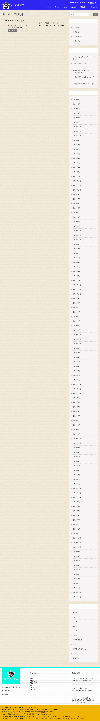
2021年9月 (76, 348)
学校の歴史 (76, 41)
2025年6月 (76, 154)
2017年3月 (76, 579)
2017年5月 (76, 570)
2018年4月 (76, 524)
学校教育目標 (77, 36)
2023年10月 (77, 240)
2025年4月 (76, 163)
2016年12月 (77, 592)
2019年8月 (76, 452)
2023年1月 (76, 280)
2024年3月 (76, 217)
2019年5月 (76, 466)
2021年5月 (76, 362)
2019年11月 (77, 438)
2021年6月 (76, 357)
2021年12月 (77, 334)
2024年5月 (76, 208)
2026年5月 (76, 104)
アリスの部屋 (77, 640)
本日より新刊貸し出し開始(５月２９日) (84, 78)
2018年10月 (77, 497)
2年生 (75, 617)
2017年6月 (76, 565)
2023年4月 (76, 267)
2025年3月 (76, 167)
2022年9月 (76, 298)
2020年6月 (76, 411)
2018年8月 (76, 506)
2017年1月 (76, 588)
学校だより (65, 7)
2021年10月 (77, 343)
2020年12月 (77, 384)
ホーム (49, 7)
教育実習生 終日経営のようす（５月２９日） (83, 71)
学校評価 (76, 27)
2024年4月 (76, 212)
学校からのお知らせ (57, 23)
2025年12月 (77, 127)
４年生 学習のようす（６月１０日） (84, 58)
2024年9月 (76, 194)
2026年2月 (76, 117)
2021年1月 (76, 380)
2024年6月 (76, 203)
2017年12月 (77, 538)
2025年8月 (76, 145)
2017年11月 (77, 542)
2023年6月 (76, 258)
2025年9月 (76, 140)
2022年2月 (76, 325)
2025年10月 (77, 136)
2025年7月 (76, 149)
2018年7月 (76, 511)
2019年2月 (76, 479)
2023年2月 (76, 276)
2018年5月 (76, 520)
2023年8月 (76, 249)
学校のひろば (34, 689)
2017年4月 (76, 574)
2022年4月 (76, 321)
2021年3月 (76, 371)
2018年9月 (76, 502)
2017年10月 (77, 547)
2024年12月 (77, 181)
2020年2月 (76, 429)
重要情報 (76, 658)
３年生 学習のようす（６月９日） (83, 65)
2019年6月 (76, 461)
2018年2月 (76, 529)
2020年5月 (76, 416)
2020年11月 (77, 389)
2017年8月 (76, 556)
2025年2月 (76, 172)
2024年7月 (76, 199)
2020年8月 (76, 402)
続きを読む (12, 30)
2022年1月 (76, 330)
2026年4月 (76, 108)
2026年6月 (76, 99)
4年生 (75, 626)
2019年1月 (76, 484)
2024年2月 (76, 221)
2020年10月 (77, 393)
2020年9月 (76, 398)
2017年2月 (76, 583)
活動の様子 (33, 683)
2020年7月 (76, 407)
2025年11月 (77, 131)
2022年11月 (77, 289)
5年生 (75, 631)
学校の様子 (76, 653)
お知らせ (56, 7)
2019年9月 (76, 447)
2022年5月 (76, 316)
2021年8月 (76, 353)
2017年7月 (76, 560)
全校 (74, 644)
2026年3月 (76, 113)
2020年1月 (76, 434)
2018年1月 (76, 533)
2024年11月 (77, 185)
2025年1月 (76, 176)
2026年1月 (76, 122)
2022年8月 (76, 303)
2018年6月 (76, 515)
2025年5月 (76, 158)
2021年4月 (76, 366)
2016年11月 (77, 597)
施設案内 (5, 694)
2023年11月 (77, 235)
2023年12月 (77, 230)
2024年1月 (76, 226)
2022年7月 (76, 307)
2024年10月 (77, 190)
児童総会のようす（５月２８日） (84, 84)
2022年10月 (77, 294)
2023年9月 (76, 244)
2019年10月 (77, 443)
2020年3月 (76, 425)
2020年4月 (76, 420)
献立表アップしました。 (17, 20)
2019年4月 (76, 470)
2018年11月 (77, 493)
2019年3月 (76, 475)
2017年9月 (76, 551)
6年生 (75, 635)
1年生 (75, 613)
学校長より (76, 32)
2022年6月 (76, 312)
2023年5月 (76, 262)
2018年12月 (77, 488)
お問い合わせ (93, 7)
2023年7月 (76, 253)
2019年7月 (76, 457)
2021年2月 (76, 375)
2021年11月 (77, 339)
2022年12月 (77, 285)
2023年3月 (76, 271)
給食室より (74, 7)
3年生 (75, 622)
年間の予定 (83, 7)
